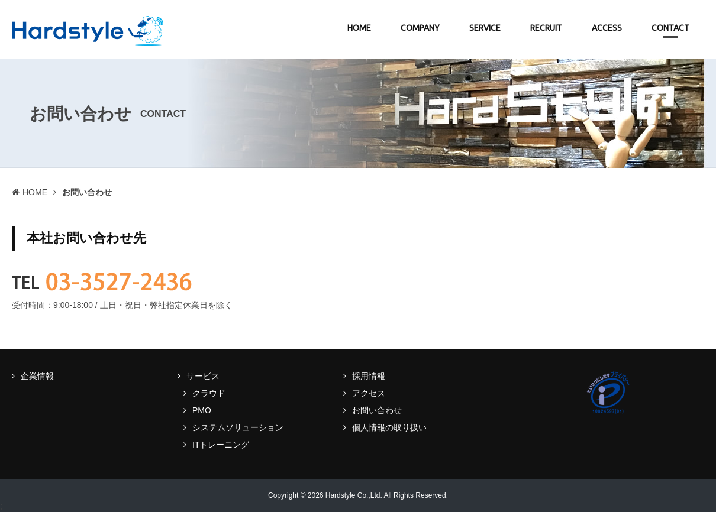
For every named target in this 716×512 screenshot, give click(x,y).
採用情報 (368, 376)
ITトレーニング (220, 444)
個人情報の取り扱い (389, 427)
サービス (203, 376)
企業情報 (37, 376)
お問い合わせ (377, 410)
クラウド (208, 393)
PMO (201, 410)
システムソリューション (237, 427)
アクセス (368, 393)
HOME (34, 192)
